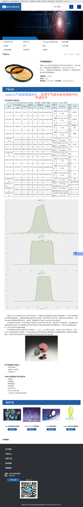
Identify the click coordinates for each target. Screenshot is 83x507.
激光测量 (65, 42)
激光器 (6, 46)
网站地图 (13, 480)
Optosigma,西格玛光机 (50, 42)
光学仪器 (65, 46)
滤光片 (78, 54)
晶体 (44, 46)
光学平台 (26, 42)
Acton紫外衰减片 (51, 426)
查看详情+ (12, 429)
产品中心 (72, 54)
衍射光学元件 (8, 42)
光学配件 (26, 50)
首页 (65, 54)
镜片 (24, 46)
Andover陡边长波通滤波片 (70, 427)
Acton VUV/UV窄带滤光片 (31, 427)
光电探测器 (7, 50)
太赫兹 (45, 50)
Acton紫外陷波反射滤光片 (12, 427)
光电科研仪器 (16, 439)
